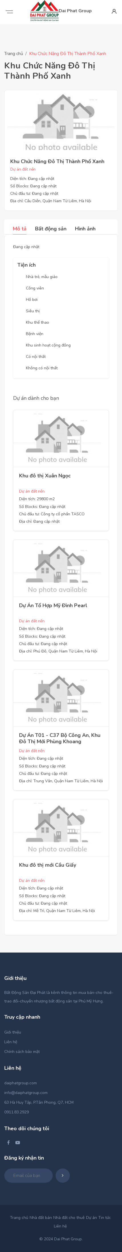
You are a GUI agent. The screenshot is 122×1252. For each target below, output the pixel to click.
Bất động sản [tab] (50, 228)
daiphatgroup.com (20, 1083)
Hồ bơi (32, 299)
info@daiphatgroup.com (26, 1092)
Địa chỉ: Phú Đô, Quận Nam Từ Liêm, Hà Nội (58, 651)
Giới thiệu (12, 1032)
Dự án (91, 1217)
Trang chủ (13, 53)
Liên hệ (10, 1042)
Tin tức (104, 1217)
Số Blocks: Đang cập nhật (33, 186)
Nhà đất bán (41, 1217)
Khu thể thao (37, 322)
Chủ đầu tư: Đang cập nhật (34, 193)
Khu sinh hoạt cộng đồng (48, 345)
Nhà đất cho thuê (69, 1217)
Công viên (35, 288)
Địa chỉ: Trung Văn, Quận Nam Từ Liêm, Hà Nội (61, 781)
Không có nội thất (42, 368)
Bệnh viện (34, 334)
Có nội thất (36, 356)
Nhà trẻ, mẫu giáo (42, 276)
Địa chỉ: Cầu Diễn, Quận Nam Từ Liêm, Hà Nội (50, 201)
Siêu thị (33, 311)
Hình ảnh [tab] (85, 228)
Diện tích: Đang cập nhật (32, 178)
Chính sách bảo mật (22, 1051)
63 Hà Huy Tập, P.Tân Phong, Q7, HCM (39, 1102)
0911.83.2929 (16, 1112)
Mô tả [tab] (20, 228)
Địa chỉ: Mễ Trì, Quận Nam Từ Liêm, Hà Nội (57, 910)
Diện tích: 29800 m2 (37, 499)
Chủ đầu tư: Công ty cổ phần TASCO (52, 514)
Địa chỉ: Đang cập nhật (39, 521)
